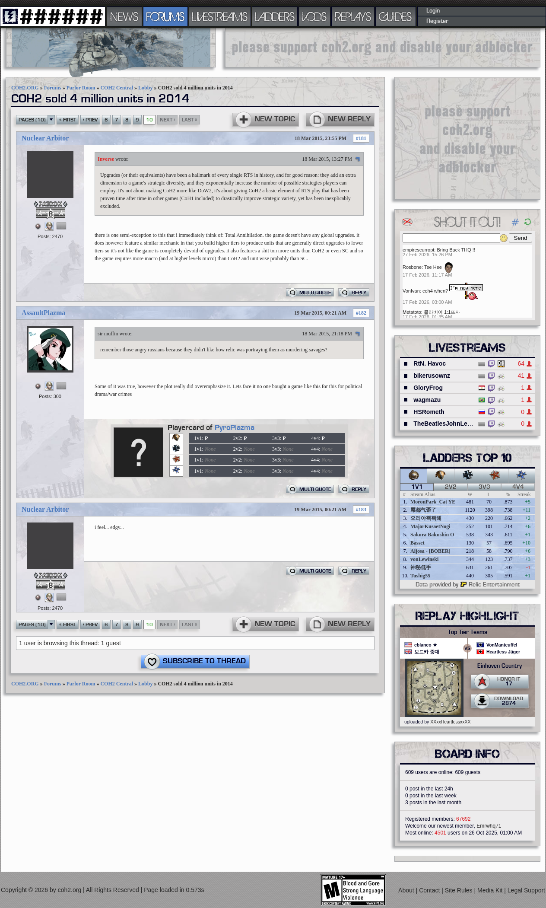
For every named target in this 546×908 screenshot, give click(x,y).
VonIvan (411, 290)
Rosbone (412, 267)
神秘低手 (420, 567)
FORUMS (165, 16)
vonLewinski (424, 559)
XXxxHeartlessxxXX (450, 721)
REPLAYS (353, 16)
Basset (417, 543)
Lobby (145, 88)
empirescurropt (418, 249)
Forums (52, 88)
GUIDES (396, 16)
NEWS (124, 16)
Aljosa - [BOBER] (430, 551)
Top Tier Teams (467, 632)
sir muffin (108, 334)
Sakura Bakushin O (432, 535)
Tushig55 (420, 576)
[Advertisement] (382, 47)
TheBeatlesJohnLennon (447, 423)
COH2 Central (116, 88)
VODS (314, 16)
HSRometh (428, 411)
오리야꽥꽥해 (425, 518)
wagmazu (427, 399)
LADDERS (275, 16)
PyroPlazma (234, 428)
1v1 (417, 487)
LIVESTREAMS (220, 16)
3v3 (484, 487)
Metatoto (412, 312)
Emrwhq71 (488, 826)
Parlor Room (81, 88)
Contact (430, 890)
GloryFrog (428, 387)
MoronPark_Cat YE (432, 502)
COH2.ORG (25, 88)
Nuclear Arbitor (45, 138)
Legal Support (526, 890)
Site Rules (459, 890)
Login (433, 11)
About (407, 890)
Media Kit (490, 890)
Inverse (106, 159)
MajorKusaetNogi (430, 526)
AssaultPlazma (43, 312)
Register (437, 21)
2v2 (451, 487)
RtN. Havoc (429, 363)
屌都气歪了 (423, 510)
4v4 (518, 487)
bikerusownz (431, 375)
